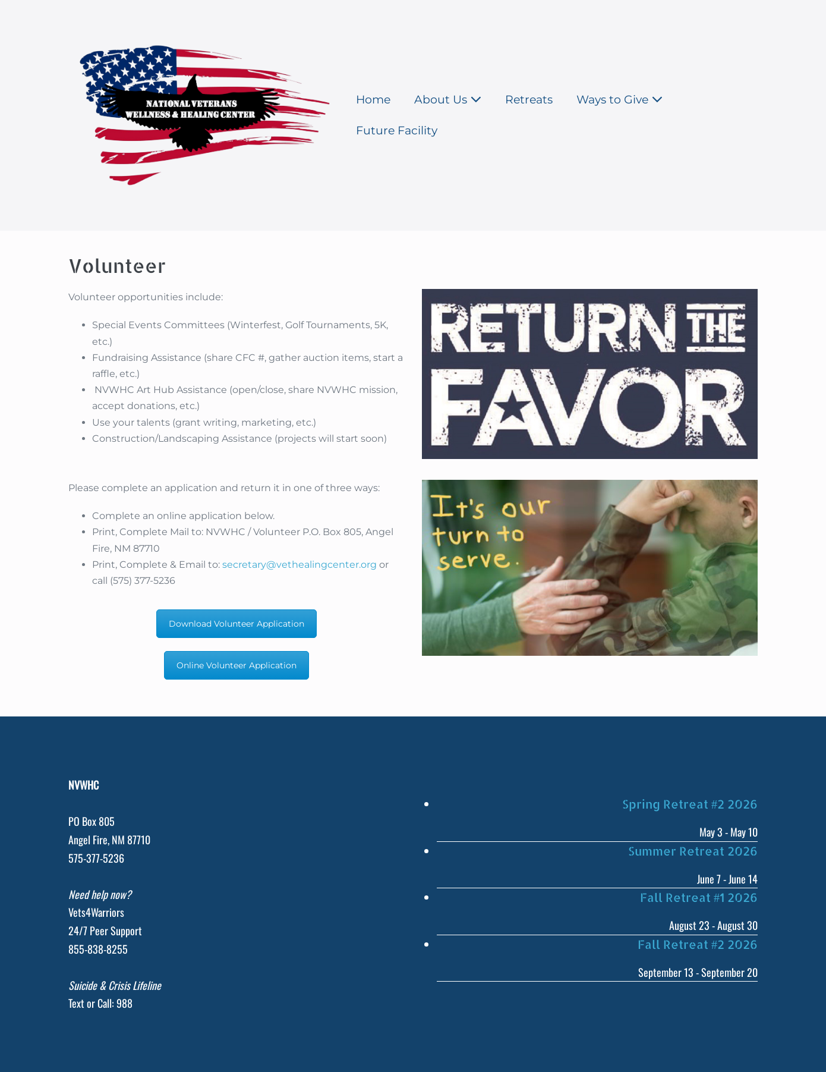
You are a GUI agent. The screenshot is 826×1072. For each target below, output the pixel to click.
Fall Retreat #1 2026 (699, 897)
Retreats (529, 99)
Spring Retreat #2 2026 (690, 804)
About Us (447, 99)
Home (373, 99)
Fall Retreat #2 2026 (698, 944)
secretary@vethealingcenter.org (299, 564)
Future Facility (396, 130)
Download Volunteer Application (236, 623)
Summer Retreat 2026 (693, 851)
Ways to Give (619, 99)
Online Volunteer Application (236, 665)
